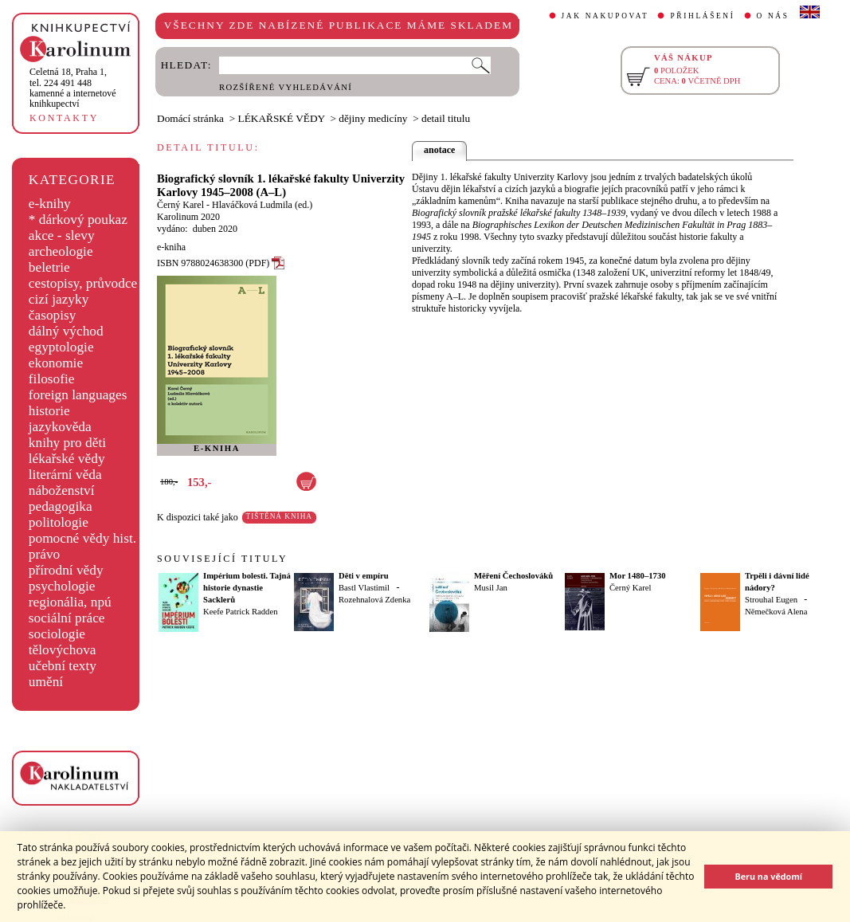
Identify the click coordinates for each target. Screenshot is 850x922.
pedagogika (60, 506)
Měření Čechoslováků (513, 575)
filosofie (52, 378)
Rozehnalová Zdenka (374, 599)
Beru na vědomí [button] (768, 876)
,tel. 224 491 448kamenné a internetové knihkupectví (72, 87)
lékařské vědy (67, 458)
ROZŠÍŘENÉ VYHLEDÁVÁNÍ (285, 87)
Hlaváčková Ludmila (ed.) (262, 204)
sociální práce (67, 618)
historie (49, 410)
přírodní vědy (66, 570)
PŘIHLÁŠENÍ (702, 16)
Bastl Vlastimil (364, 587)
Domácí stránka (190, 118)
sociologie (57, 633)
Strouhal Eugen (771, 599)
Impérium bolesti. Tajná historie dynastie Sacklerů (247, 587)
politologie (58, 522)
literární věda (65, 474)
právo (44, 554)
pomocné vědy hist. (82, 538)
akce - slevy (62, 235)
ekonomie (56, 363)
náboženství (62, 490)
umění (46, 681)
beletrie (49, 267)
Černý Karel (180, 204)
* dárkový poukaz (78, 219)
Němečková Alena (776, 611)
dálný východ (66, 331)
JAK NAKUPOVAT (605, 16)
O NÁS (773, 16)
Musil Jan (490, 587)
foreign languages (78, 394)
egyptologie (61, 347)
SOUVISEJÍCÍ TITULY (222, 558)
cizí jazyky (59, 299)
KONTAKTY (64, 118)
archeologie (61, 251)
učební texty (62, 665)
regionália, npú (70, 602)
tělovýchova (62, 649)
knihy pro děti (67, 442)
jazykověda (60, 426)
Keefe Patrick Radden (240, 611)
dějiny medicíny (373, 118)
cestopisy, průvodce (83, 283)
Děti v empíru (364, 575)
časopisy (52, 315)
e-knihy (50, 203)
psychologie (62, 586)
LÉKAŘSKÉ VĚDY (281, 118)
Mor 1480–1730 (637, 575)
